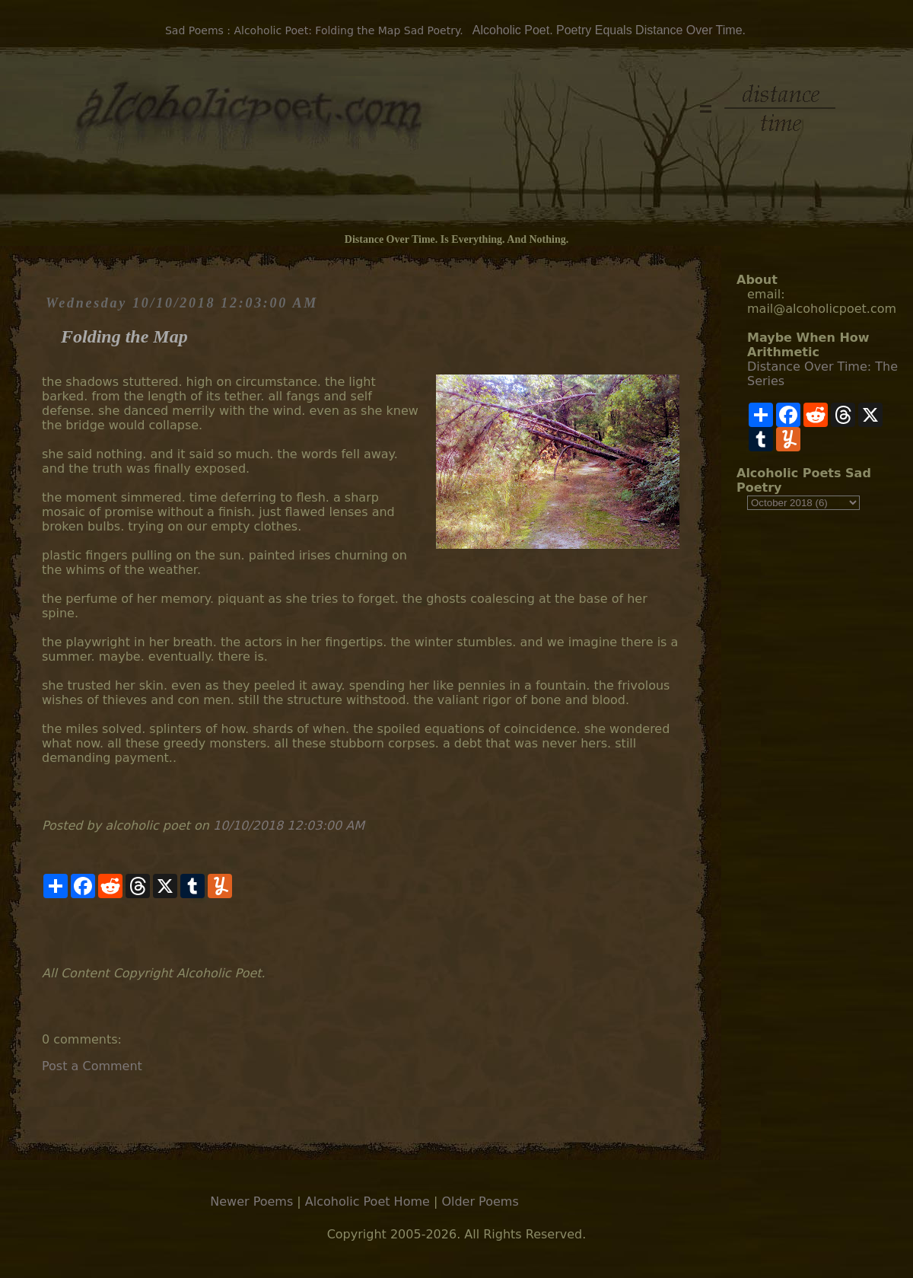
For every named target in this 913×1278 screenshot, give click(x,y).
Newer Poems (251, 1201)
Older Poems (479, 1201)
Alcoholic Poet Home (367, 1201)
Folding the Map (124, 336)
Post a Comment (92, 1066)
